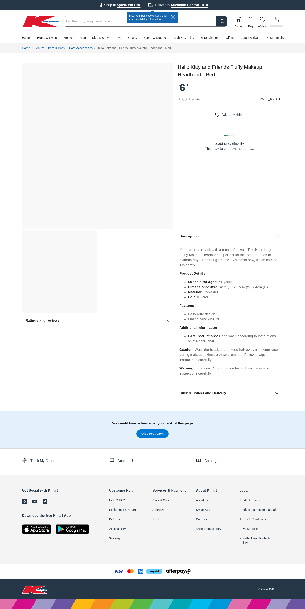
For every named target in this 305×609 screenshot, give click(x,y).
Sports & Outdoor (155, 37)
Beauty (132, 37)
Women (68, 37)
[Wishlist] (263, 21)
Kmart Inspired (276, 37)
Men (83, 37)
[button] (152, 38)
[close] (173, 17)
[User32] (276, 21)
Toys (118, 37)
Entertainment (209, 37)
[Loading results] (229, 136)
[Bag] (251, 21)
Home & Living (47, 37)
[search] (222, 21)
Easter (26, 37)
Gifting (230, 37)
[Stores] (239, 21)
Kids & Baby (100, 37)
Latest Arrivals (250, 37)
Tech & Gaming (183, 37)
